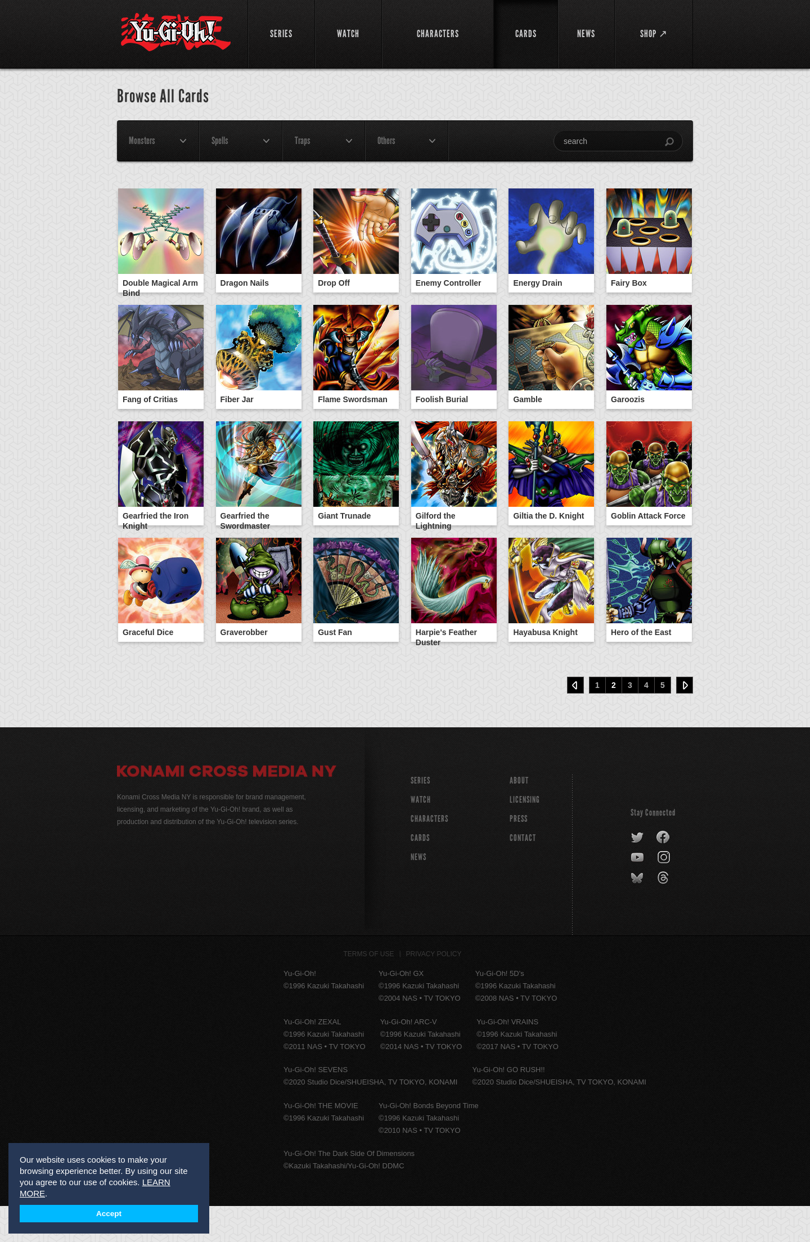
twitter (638, 873)
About (519, 816)
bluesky (638, 914)
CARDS (420, 873)
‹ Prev (575, 721)
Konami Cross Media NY (226, 809)
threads (665, 914)
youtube (638, 894)
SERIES (420, 816)
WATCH (421, 835)
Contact (523, 873)
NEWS (418, 893)
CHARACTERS (429, 854)
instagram (665, 894)
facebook (663, 873)
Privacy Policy (434, 990)
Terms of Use (369, 990)
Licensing (525, 835)
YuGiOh (176, 32)
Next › (684, 721)
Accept (109, 1213)
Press (519, 854)
